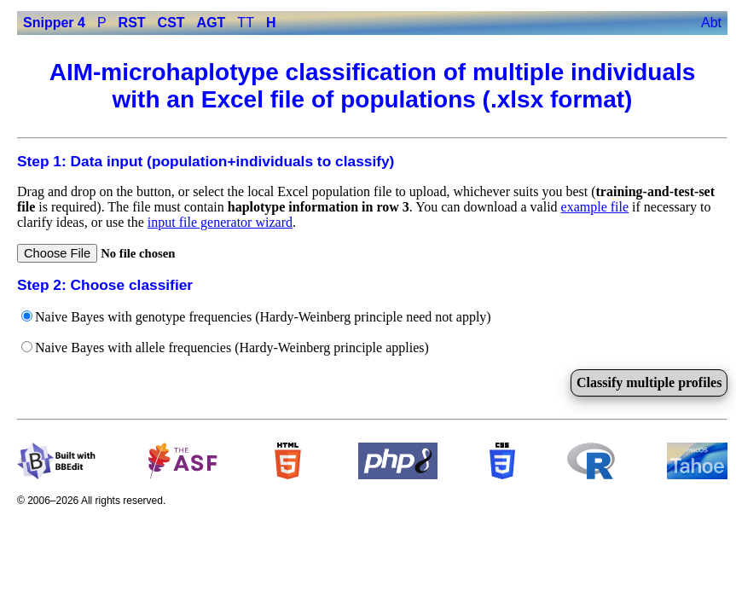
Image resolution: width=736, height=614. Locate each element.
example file (595, 207)
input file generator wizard (220, 222)
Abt (711, 22)
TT (245, 22)
